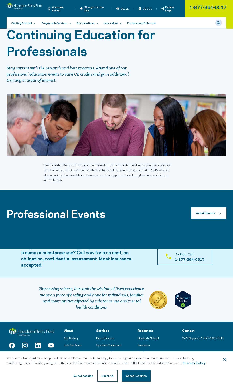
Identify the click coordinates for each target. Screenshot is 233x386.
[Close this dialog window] (224, 360)
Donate (125, 8)
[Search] (218, 23)
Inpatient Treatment (109, 345)
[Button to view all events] (208, 213)
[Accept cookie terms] (136, 376)
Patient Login (169, 8)
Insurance (144, 345)
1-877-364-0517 (207, 7)
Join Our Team (72, 345)
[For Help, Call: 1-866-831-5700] (184, 257)
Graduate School (58, 8)
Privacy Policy (194, 363)
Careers (147, 8)
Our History (71, 338)
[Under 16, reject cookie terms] (107, 376)
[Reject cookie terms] (83, 376)
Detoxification (105, 338)
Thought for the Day (94, 8)
